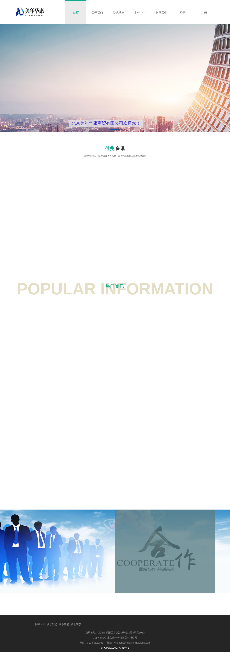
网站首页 (40, 624)
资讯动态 (76, 624)
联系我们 (64, 624)
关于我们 (52, 624)
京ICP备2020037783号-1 (115, 647)
